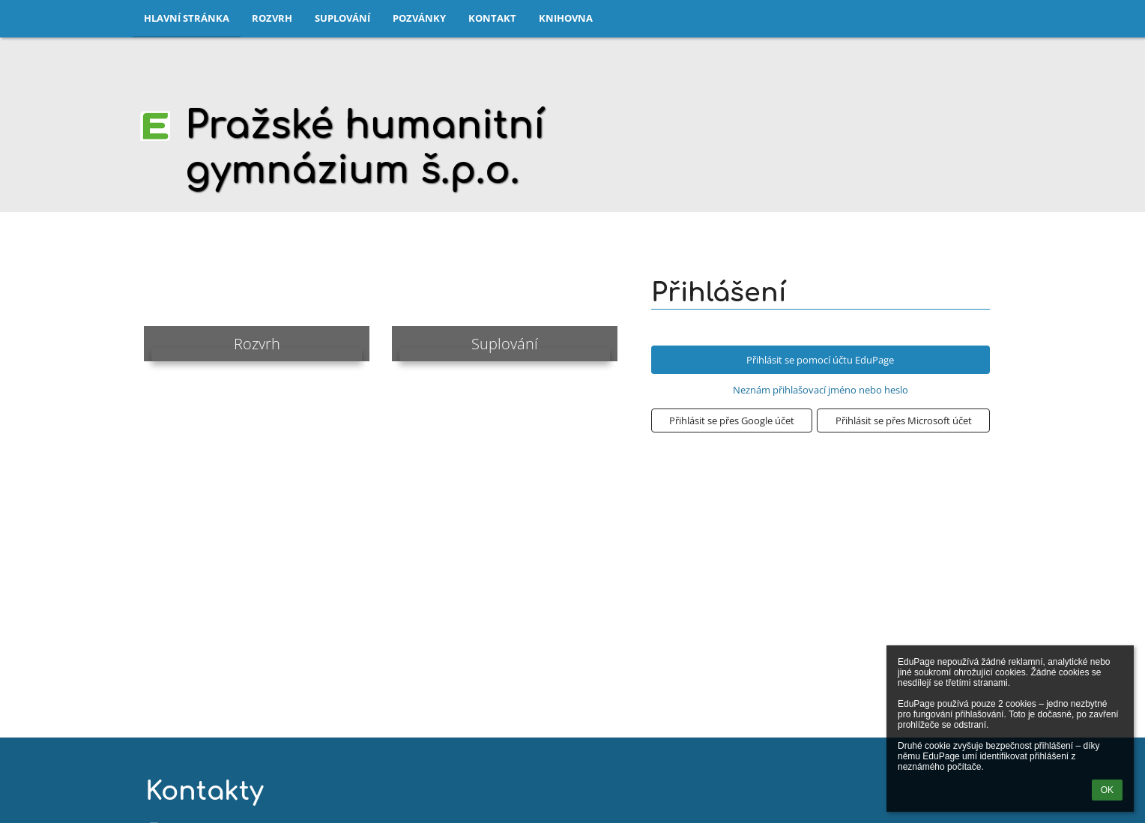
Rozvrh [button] (272, 18)
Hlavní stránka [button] (186, 18)
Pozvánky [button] (419, 18)
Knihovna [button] (566, 18)
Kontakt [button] (492, 18)
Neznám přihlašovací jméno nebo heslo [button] (820, 390)
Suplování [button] (342, 18)
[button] (731, 420)
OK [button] (1107, 790)
